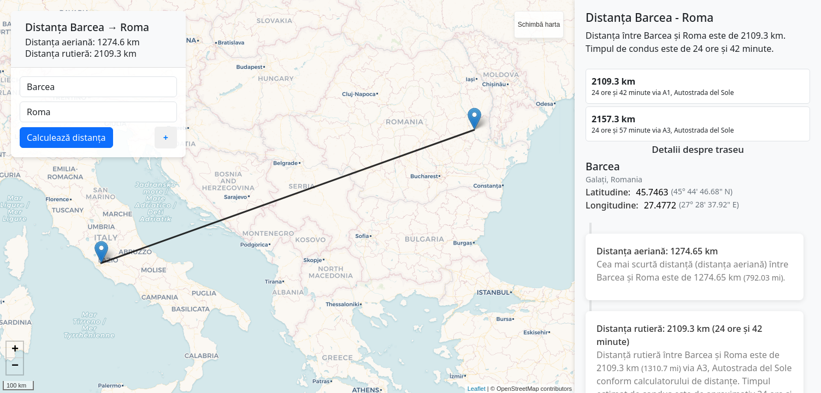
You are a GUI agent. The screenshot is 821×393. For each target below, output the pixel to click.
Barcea (87, 27)
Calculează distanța (66, 138)
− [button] (15, 366)
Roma (134, 27)
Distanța (46, 27)
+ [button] (15, 350)
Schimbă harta (539, 24)
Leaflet (477, 388)
